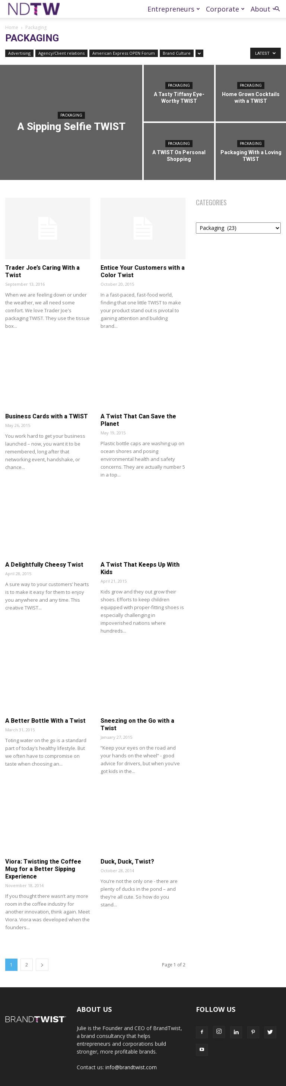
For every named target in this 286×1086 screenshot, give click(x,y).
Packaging (71, 115)
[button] (277, 9)
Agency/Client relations (61, 53)
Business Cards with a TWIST (46, 416)
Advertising (19, 53)
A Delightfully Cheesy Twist (44, 564)
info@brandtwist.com (131, 1067)
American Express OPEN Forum (123, 53)
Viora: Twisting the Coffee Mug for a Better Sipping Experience (43, 869)
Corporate (225, 8)
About (263, 8)
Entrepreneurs (173, 8)
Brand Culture (177, 53)
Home (11, 27)
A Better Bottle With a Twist (45, 720)
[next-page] (42, 965)
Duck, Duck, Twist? (127, 861)
